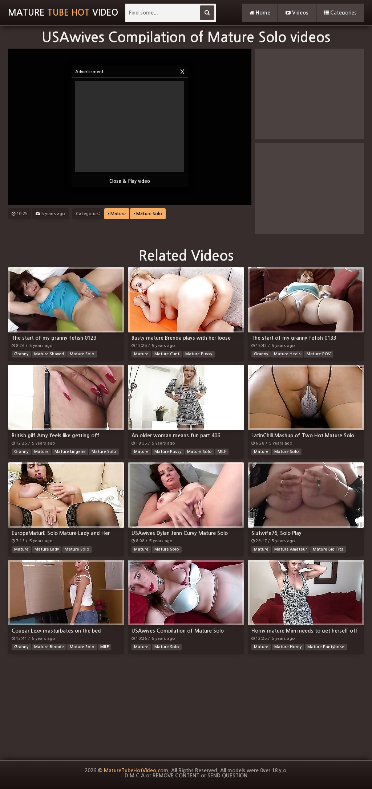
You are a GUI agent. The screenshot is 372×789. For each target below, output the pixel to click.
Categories (340, 12)
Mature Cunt (166, 354)
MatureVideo (63, 12)
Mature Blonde (49, 647)
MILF (222, 452)
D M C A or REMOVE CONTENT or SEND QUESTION (186, 775)
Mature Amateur (290, 549)
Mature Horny (288, 647)
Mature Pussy (198, 354)
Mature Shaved (49, 354)
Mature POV (319, 354)
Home (260, 12)
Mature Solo (148, 214)
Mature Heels (287, 354)
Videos (297, 12)
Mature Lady (47, 549)
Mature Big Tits (328, 549)
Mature (117, 214)
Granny (21, 354)
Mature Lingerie (70, 452)
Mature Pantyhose (325, 647)
